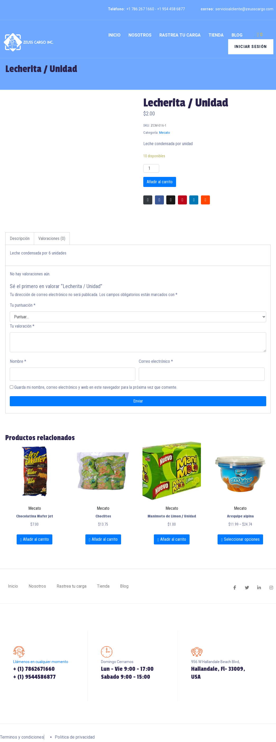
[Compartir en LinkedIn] (193, 199)
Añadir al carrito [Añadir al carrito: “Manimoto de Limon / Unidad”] (173, 539)
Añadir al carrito (160, 181)
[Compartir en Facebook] (159, 199)
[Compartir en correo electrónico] (147, 199)
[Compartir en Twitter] (170, 199)
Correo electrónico (156, 361)
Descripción (20, 238)
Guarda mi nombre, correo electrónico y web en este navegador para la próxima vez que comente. (95, 387)
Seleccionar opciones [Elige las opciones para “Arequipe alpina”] (242, 539)
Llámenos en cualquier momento (40, 662)
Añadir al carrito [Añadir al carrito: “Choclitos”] (105, 539)
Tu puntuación (22, 305)
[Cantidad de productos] (151, 168)
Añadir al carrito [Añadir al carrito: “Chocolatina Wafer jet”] (36, 539)
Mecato (164, 132)
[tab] (19, 238)
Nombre (18, 361)
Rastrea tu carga (180, 35)
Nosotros (139, 35)
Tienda (216, 35)
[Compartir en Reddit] (205, 199)
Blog (237, 35)
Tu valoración (22, 326)
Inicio (114, 35)
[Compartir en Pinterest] (182, 199)
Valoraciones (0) (51, 238)
